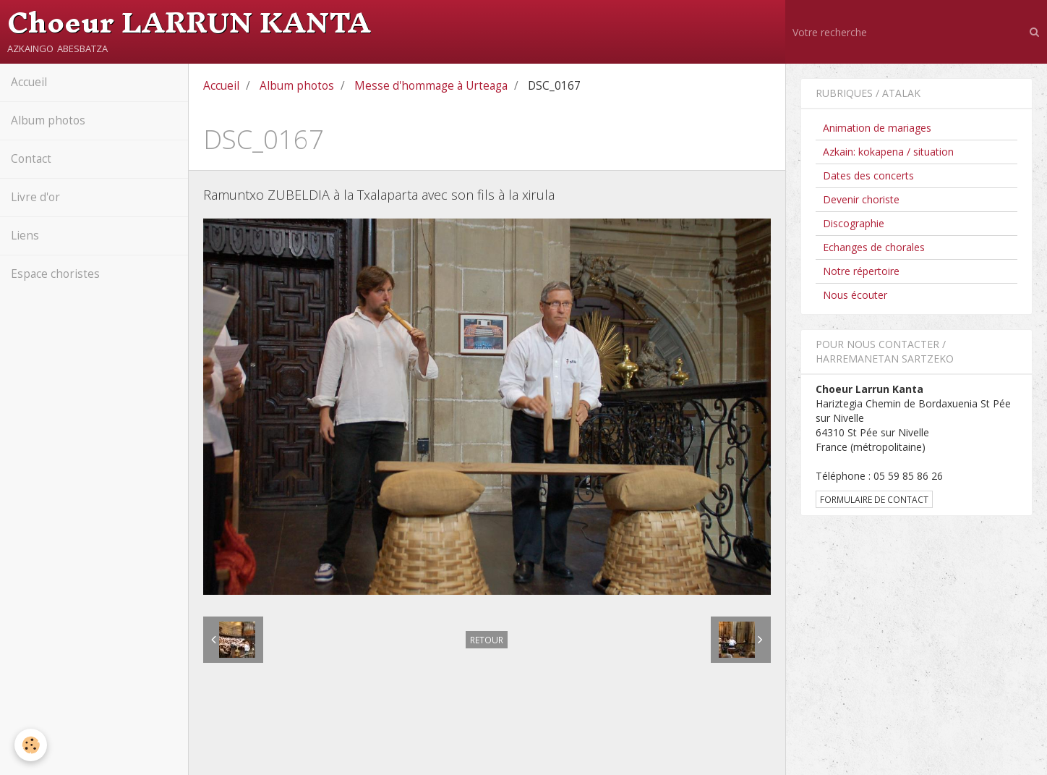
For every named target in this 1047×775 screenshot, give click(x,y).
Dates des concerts (868, 175)
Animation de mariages (877, 128)
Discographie (853, 223)
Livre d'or (35, 197)
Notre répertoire (861, 271)
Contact (31, 158)
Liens (25, 235)
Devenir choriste (861, 199)
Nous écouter (855, 295)
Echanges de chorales (874, 247)
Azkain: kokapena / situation (888, 151)
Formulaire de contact (874, 499)
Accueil (29, 82)
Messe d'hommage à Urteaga (431, 85)
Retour (486, 639)
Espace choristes (55, 273)
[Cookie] (30, 745)
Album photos (48, 120)
